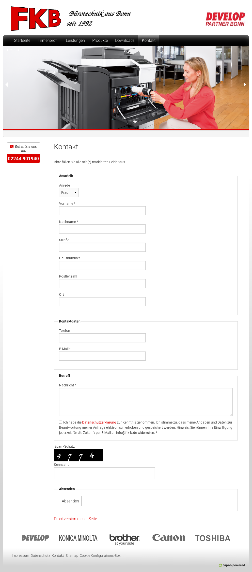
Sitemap (72, 556)
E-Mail (65, 349)
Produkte (100, 40)
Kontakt (149, 40)
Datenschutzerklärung (99, 422)
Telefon (64, 331)
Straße (64, 240)
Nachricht (67, 385)
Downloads (125, 40)
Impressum (20, 556)
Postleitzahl (68, 276)
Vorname (67, 203)
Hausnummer (69, 258)
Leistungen (75, 40)
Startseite (22, 40)
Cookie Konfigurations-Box (100, 556)
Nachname (68, 222)
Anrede (64, 185)
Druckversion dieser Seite (75, 518)
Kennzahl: (61, 465)
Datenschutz (40, 556)
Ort (61, 294)
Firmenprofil (48, 40)
